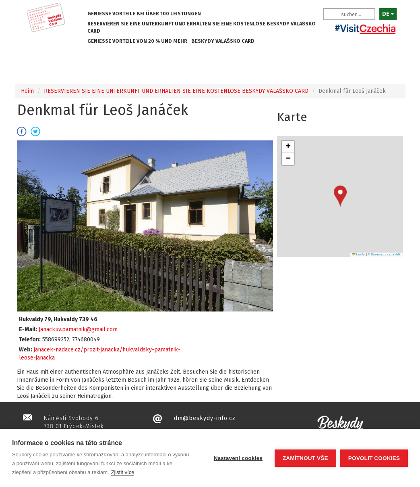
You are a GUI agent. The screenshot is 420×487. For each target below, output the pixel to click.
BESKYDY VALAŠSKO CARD (222, 41)
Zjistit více (122, 472)
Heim (27, 91)
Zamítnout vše (305, 458)
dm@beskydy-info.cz (205, 418)
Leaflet (358, 254)
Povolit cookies (374, 458)
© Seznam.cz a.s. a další (384, 254)
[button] (340, 196)
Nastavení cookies (238, 458)
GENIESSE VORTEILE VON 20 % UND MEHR (137, 41)
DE (388, 13)
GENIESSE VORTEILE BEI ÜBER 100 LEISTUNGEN (144, 13)
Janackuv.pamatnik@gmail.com (78, 329)
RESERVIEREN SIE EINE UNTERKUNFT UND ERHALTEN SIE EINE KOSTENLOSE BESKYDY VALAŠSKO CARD (201, 27)
